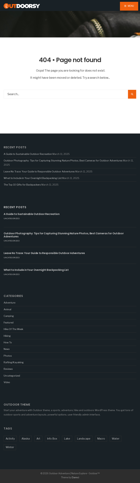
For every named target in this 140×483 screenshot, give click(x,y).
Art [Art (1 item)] (38, 438)
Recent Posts (15, 207)
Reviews (8, 368)
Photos (8, 355)
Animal (7, 309)
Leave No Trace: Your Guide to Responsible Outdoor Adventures (39, 171)
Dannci (75, 477)
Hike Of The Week (13, 329)
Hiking (7, 335)
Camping (9, 315)
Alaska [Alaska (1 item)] (26, 438)
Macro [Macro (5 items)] (101, 438)
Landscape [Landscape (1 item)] (83, 438)
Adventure (9, 302)
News (7, 349)
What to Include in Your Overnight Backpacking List (33, 178)
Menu (129, 6)
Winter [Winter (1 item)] (10, 447)
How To (8, 342)
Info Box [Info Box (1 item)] (52, 438)
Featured (8, 322)
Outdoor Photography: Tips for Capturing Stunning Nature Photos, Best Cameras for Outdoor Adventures (63, 160)
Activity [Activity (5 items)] (10, 438)
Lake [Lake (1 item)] (67, 438)
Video (7, 382)
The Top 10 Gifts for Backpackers (22, 184)
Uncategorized (12, 218)
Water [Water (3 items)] (115, 438)
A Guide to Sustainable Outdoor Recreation (28, 153)
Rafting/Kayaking (14, 362)
